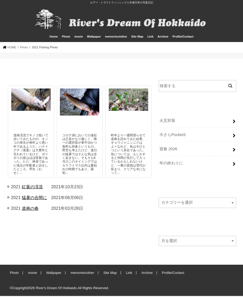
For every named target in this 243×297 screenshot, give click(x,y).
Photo (66, 38)
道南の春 (30, 210)
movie (78, 38)
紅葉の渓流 (32, 188)
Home (54, 38)
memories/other (116, 38)
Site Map (137, 38)
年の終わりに (171, 164)
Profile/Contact (183, 38)
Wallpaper (94, 38)
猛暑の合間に (34, 199)
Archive (163, 38)
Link (150, 38)
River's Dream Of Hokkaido (56, 289)
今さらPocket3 (172, 136)
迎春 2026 (168, 150)
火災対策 (167, 122)
